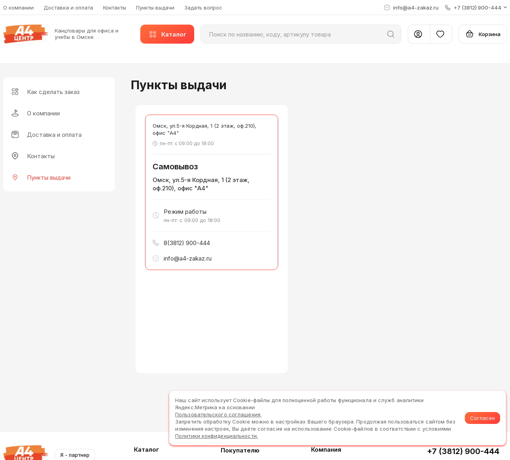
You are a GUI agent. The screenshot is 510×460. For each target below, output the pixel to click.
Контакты (114, 7)
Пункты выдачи (155, 7)
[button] (476, 7)
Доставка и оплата (68, 7)
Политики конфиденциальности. (216, 436)
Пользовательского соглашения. (218, 414)
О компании (18, 7)
